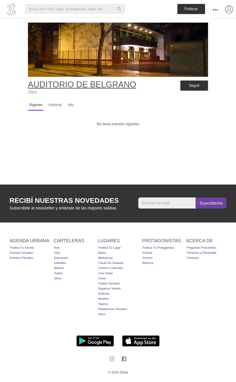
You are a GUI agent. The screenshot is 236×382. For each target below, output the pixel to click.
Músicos (148, 263)
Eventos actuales (21, 252)
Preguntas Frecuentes (201, 247)
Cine (57, 252)
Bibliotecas (105, 258)
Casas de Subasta (110, 263)
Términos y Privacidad (201, 252)
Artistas (147, 252)
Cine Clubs (105, 273)
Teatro (58, 273)
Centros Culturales (110, 268)
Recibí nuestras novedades (64, 200)
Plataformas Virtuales (112, 309)
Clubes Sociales (109, 283)
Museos (103, 298)
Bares (102, 252)
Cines (102, 278)
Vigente (35, 105)
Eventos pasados (21, 258)
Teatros (103, 304)
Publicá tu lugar (109, 247)
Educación (61, 258)
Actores (147, 258)
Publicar (191, 9)
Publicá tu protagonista (158, 247)
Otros (57, 278)
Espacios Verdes (109, 288)
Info (71, 105)
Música (59, 268)
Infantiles (60, 263)
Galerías (103, 293)
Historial (55, 105)
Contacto (193, 258)
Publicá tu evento (22, 247)
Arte (57, 247)
